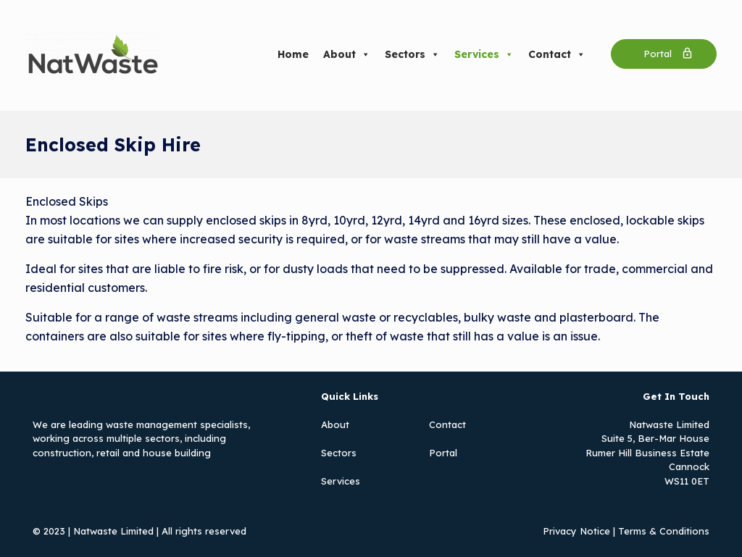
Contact (556, 54)
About (346, 54)
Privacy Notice (576, 531)
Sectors (412, 54)
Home (293, 54)
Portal (443, 452)
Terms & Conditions (663, 531)
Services (484, 54)
